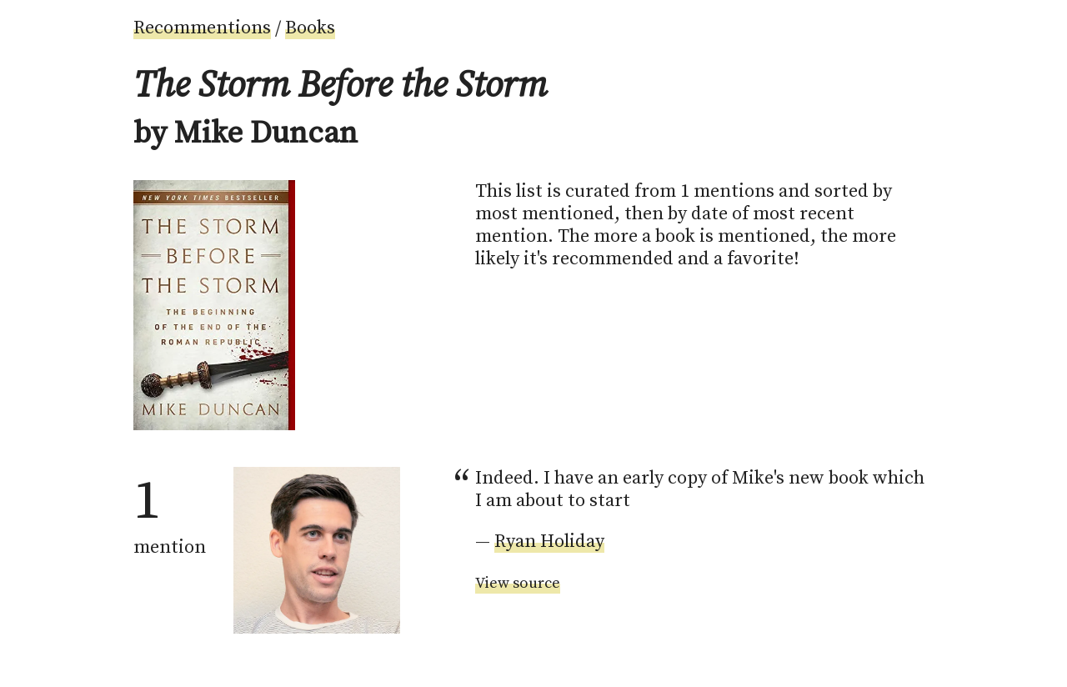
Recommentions (202, 28)
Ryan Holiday (549, 541)
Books (310, 28)
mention (169, 513)
